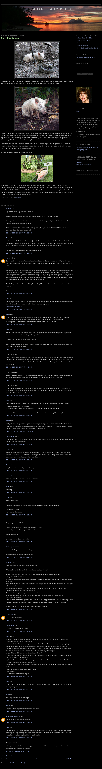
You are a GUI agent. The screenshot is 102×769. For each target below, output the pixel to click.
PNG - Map (80, 43)
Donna (8, 449)
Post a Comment (6, 756)
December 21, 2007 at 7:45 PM (19, 620)
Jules (7, 238)
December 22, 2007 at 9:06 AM (19, 700)
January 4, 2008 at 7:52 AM (17, 751)
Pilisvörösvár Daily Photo (14, 306)
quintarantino (10, 436)
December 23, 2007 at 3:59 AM (19, 711)
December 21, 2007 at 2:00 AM (19, 444)
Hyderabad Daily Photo (13, 716)
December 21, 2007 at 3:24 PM (19, 557)
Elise (7, 299)
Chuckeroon (10, 614)
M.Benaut (9, 209)
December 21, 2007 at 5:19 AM (19, 515)
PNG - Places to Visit (83, 40)
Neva (7, 727)
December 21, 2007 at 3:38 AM (19, 492)
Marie (8, 705)
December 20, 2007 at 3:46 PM (19, 294)
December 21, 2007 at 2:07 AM (19, 471)
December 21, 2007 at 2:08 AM (19, 481)
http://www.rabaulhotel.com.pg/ (86, 57)
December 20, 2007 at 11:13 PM (19, 431)
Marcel (8, 258)
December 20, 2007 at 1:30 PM (19, 233)
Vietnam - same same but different (87, 147)
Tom (7, 695)
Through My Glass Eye (83, 150)
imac (7, 520)
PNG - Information (82, 45)
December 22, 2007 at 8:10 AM (19, 690)
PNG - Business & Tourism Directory (88, 48)
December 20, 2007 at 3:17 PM (19, 253)
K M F (8, 486)
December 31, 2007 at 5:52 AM (19, 738)
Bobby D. (9, 465)
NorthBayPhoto (11, 547)
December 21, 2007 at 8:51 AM (19, 542)
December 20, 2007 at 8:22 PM (19, 349)
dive (7, 314)
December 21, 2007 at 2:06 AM (19, 460)
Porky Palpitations (10, 38)
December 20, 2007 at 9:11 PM (19, 396)
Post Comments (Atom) (17, 763)
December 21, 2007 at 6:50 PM (19, 609)
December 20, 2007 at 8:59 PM (19, 380)
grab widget (80, 164)
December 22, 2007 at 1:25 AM (19, 631)
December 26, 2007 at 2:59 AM (19, 722)
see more (88, 164)
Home (37, 759)
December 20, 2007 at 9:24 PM (19, 416)
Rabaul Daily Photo (51, 9)
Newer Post (5, 759)
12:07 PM (18, 197)
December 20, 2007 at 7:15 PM (19, 325)
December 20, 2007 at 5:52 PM (19, 309)
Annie (8, 421)
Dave (7, 497)
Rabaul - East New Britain (84, 38)
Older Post (69, 759)
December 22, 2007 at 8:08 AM (19, 676)
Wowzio (78, 162)
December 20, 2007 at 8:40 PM (19, 367)
